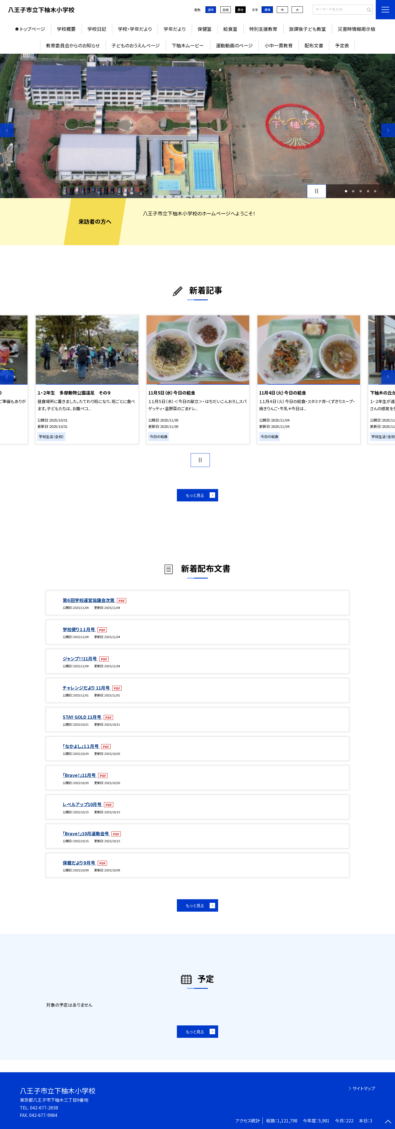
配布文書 (314, 45)
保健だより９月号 (79, 862)
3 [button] (361, 191)
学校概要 (66, 28)
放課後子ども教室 (307, 28)
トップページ (32, 28)
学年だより (175, 28)
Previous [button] (7, 130)
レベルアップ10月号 (83, 804)
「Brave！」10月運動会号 (86, 833)
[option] (197, 126)
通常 (211, 9)
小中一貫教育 (279, 45)
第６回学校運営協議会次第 (89, 600)
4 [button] (368, 191)
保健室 (205, 28)
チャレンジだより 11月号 (87, 687)
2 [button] (353, 191)
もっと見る (195, 495)
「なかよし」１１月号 (81, 746)
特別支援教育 (263, 28)
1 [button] (346, 191)
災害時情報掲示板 (356, 28)
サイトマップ (363, 1088)
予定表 (342, 45)
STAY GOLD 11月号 (82, 717)
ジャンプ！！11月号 (80, 658)
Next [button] (388, 130)
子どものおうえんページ (135, 45)
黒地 (240, 9)
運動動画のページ (234, 45)
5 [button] (375, 191)
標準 (267, 9)
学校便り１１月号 (79, 629)
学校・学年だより (135, 28)
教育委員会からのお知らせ (73, 45)
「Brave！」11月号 (80, 775)
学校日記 (96, 28)
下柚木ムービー (188, 45)
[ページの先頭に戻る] (388, 1122)
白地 (226, 9)
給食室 (230, 28)
